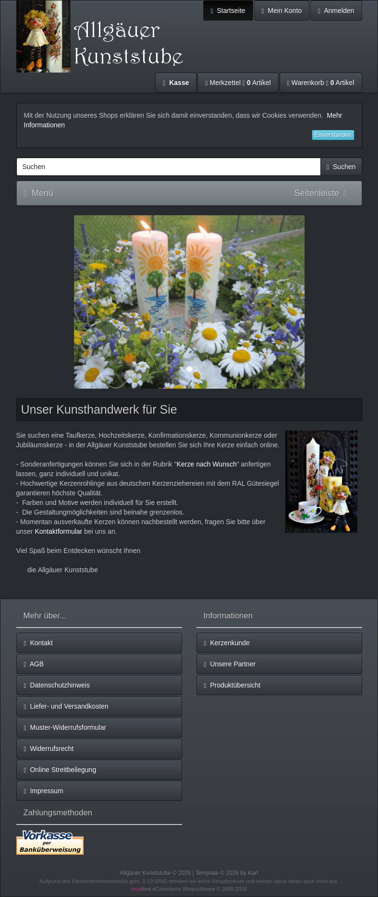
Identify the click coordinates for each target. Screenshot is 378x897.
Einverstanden (333, 135)
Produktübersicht (232, 685)
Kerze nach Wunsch (207, 464)
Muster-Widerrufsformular (65, 728)
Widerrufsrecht (49, 749)
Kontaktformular (58, 531)
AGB (34, 664)
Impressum (43, 791)
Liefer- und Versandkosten (66, 706)
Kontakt (38, 643)
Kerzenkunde (227, 643)
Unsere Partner (230, 664)
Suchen (341, 167)
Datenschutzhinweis (57, 685)
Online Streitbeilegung (60, 770)
